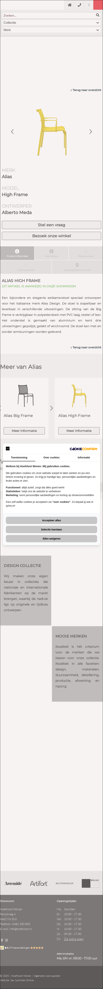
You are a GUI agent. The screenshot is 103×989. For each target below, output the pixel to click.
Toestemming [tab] (19, 457)
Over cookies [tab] (52, 457)
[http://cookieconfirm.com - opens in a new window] (83, 448)
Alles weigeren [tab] (51, 538)
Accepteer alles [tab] (51, 520)
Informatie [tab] (84, 457)
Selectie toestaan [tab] (51, 529)
